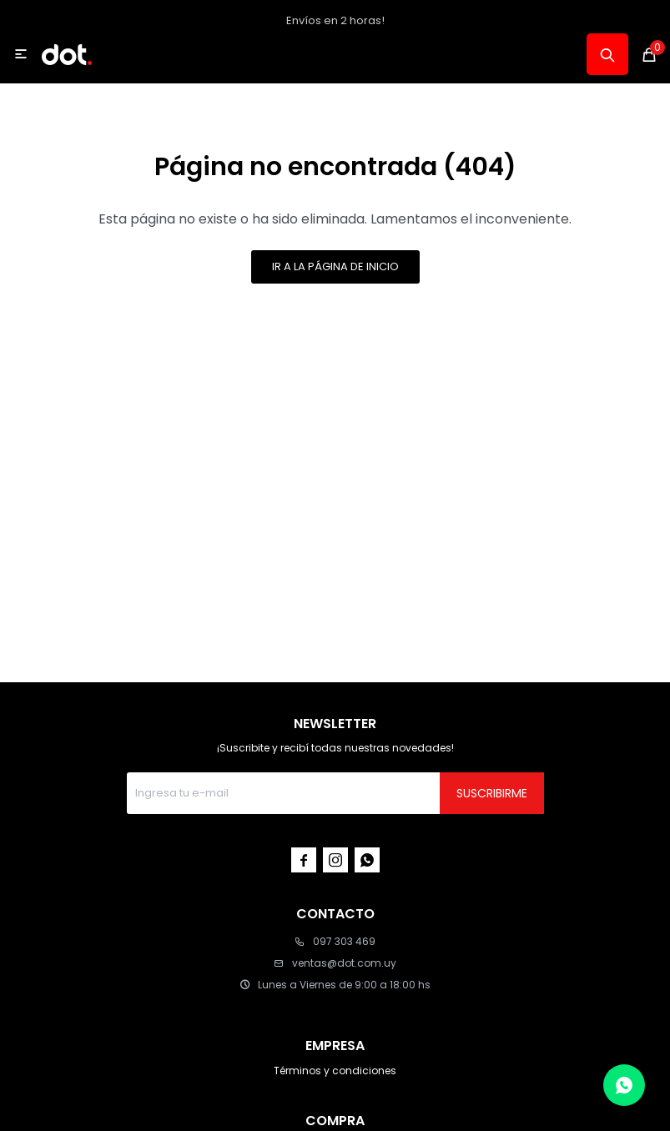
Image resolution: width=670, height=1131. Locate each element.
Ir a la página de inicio (335, 266)
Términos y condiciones (335, 1070)
